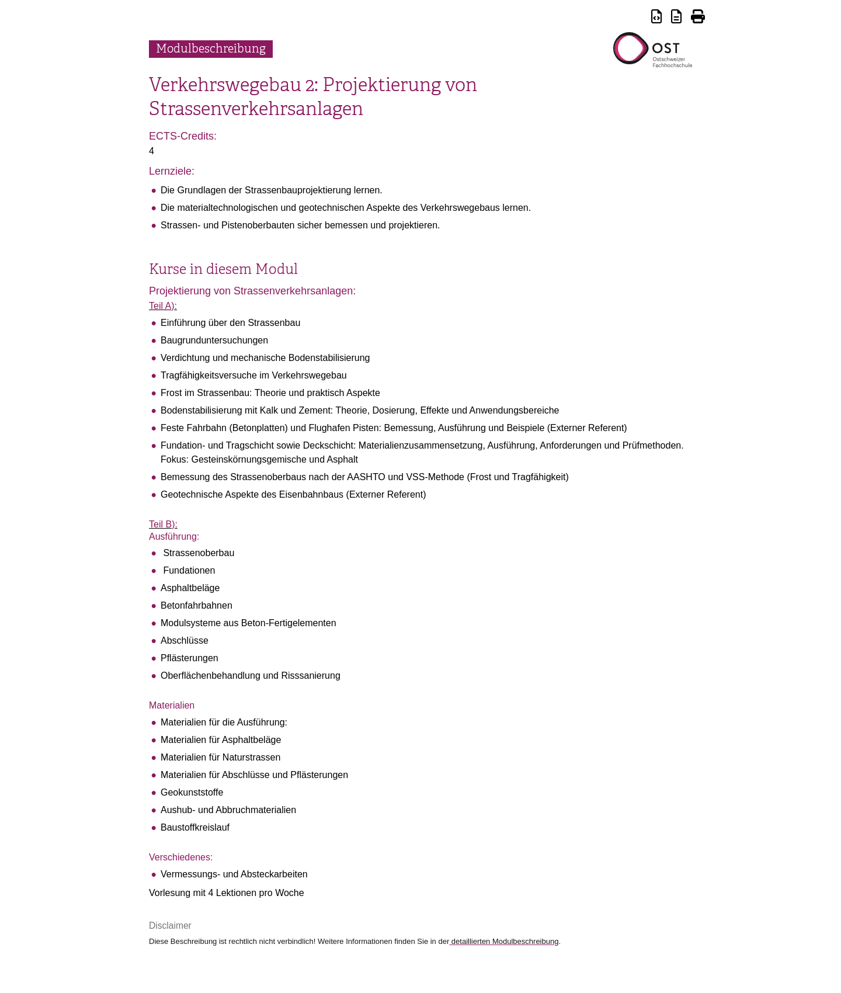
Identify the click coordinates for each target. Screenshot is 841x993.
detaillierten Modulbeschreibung (503, 941)
